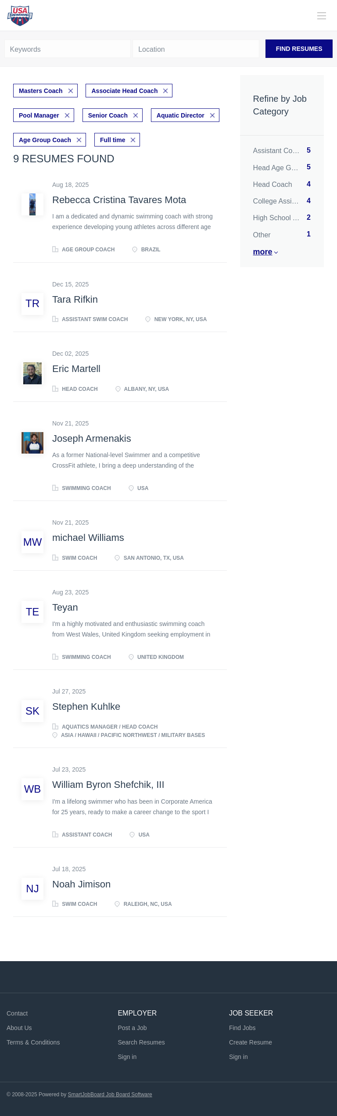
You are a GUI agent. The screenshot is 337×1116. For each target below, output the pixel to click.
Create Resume (250, 1042)
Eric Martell (76, 368)
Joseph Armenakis (91, 438)
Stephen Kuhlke (86, 706)
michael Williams (88, 537)
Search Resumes (141, 1042)
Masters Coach (41, 90)
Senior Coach (108, 115)
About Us (19, 1027)
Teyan (65, 607)
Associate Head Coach (124, 90)
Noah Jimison (81, 884)
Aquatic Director (180, 115)
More (262, 251)
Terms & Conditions (33, 1042)
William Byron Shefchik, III (108, 784)
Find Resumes (299, 48)
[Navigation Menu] (321, 15)
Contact (17, 1013)
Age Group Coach (45, 139)
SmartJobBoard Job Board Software (110, 1094)
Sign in (127, 1056)
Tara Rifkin (75, 299)
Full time (112, 139)
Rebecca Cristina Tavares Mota (119, 199)
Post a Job (132, 1027)
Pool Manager (39, 115)
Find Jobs (242, 1027)
